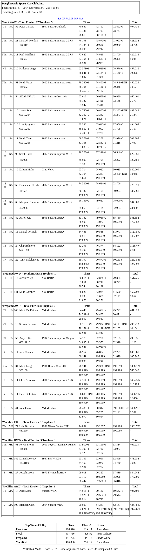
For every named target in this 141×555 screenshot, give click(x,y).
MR (76, 18)
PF (63, 18)
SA (59, 18)
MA (81, 18)
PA (67, 18)
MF (71, 18)
